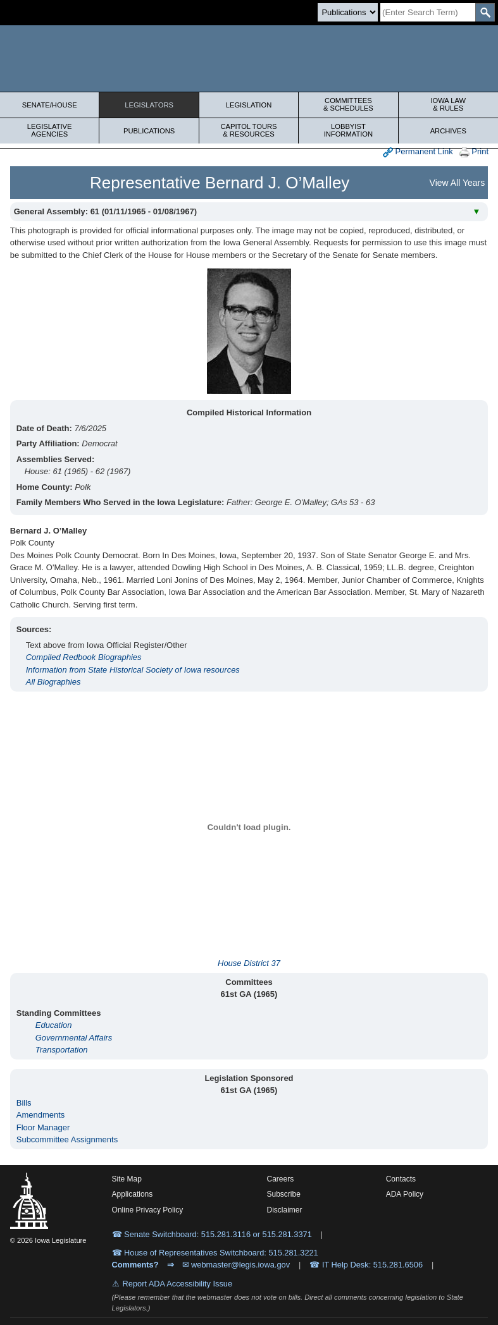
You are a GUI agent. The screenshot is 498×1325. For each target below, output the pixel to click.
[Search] (427, 12)
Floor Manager (43, 1127)
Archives (448, 131)
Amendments (40, 1115)
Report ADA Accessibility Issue (178, 1283)
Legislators (149, 105)
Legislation (249, 105)
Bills (24, 1103)
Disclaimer (284, 1210)
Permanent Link (418, 152)
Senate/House (49, 105)
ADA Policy (404, 1194)
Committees (348, 104)
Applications (132, 1194)
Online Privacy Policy (148, 1210)
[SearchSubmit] (485, 12)
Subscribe (283, 1194)
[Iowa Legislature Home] (249, 58)
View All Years (457, 183)
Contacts (401, 1179)
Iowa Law (448, 104)
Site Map (127, 1179)
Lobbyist (348, 130)
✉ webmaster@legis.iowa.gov (236, 1264)
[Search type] (348, 12)
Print (474, 152)
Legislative (49, 130)
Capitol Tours (248, 130)
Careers (280, 1179)
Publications (149, 131)
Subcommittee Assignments (67, 1139)
